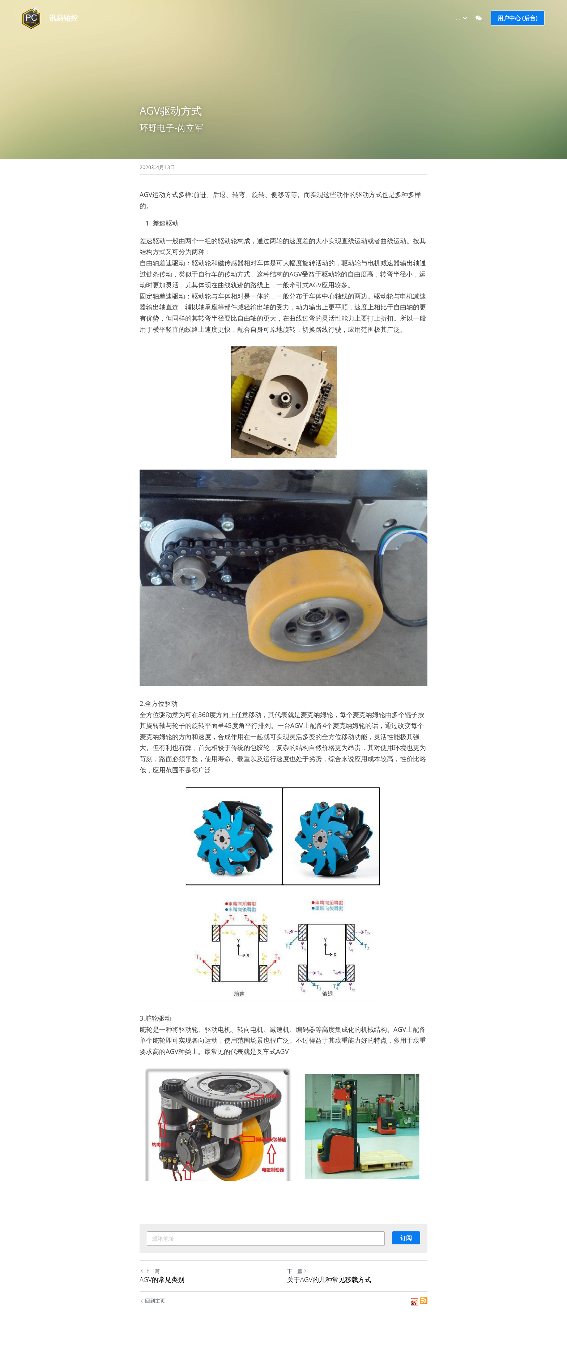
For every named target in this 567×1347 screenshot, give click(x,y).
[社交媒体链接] (479, 18)
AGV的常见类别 (162, 1279)
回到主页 (152, 1300)
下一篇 (297, 1270)
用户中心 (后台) (518, 18)
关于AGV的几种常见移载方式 (329, 1279)
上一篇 (150, 1270)
